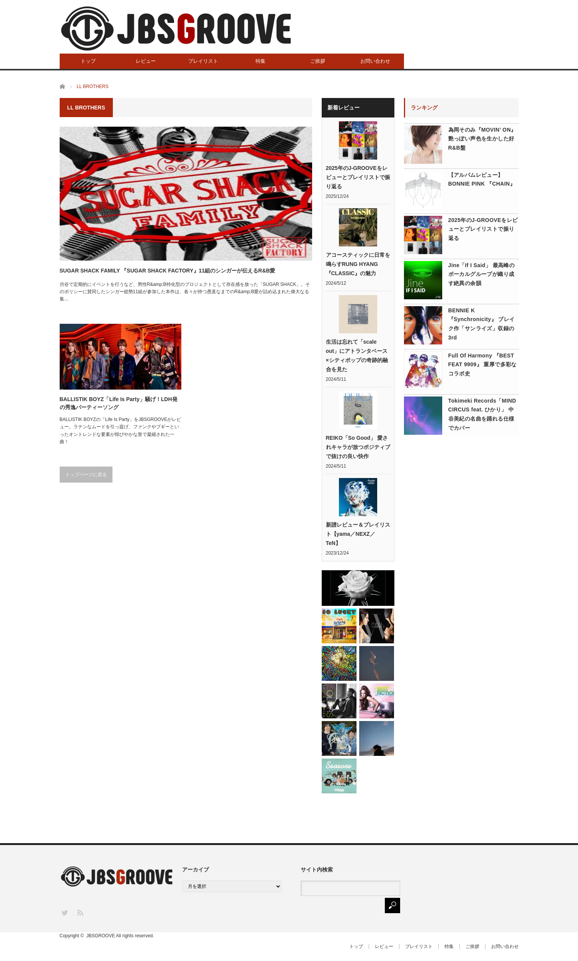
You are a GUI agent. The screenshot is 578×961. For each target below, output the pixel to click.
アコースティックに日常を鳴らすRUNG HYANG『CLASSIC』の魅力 (358, 264)
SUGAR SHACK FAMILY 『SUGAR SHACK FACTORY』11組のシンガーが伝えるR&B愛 (167, 271)
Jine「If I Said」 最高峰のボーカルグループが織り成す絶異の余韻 (481, 274)
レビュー (146, 61)
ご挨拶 (317, 61)
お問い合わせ (375, 61)
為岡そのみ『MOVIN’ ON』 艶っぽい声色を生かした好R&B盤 (482, 139)
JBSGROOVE (100, 935)
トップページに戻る (86, 474)
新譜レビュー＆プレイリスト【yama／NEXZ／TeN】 (358, 534)
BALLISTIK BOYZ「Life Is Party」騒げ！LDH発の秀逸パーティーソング (118, 403)
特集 (260, 61)
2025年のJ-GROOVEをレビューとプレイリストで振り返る (358, 177)
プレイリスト (203, 61)
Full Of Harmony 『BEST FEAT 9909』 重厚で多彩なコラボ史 (482, 364)
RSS (80, 912)
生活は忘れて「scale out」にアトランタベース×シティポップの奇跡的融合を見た (357, 355)
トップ (88, 61)
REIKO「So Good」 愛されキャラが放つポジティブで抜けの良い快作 (358, 447)
